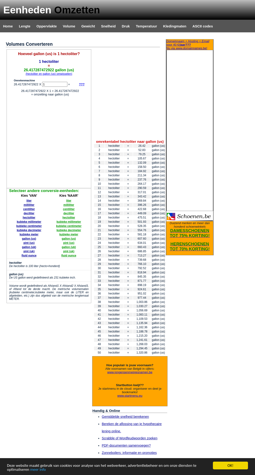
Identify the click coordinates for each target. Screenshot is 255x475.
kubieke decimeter (29, 230)
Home (8, 26)
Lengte (24, 26)
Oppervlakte (46, 26)
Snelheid (108, 26)
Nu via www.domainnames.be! (189, 44)
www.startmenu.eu (129, 395)
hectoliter (29, 217)
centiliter (29, 209)
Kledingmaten (174, 26)
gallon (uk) (29, 247)
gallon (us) (29, 238)
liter (29, 200)
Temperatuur (146, 26)
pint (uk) (28, 251)
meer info (38, 469)
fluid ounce (29, 255)
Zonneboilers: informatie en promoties (129, 453)
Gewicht (88, 26)
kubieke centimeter (29, 226)
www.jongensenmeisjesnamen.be (130, 372)
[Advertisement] (44, 143)
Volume (69, 26)
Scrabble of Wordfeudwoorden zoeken (129, 438)
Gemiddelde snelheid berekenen (125, 416)
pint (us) (28, 243)
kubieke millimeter (29, 221)
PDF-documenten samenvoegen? (126, 445)
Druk (126, 26)
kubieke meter (29, 234)
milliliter (29, 205)
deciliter (29, 213)
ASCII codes (202, 26)
